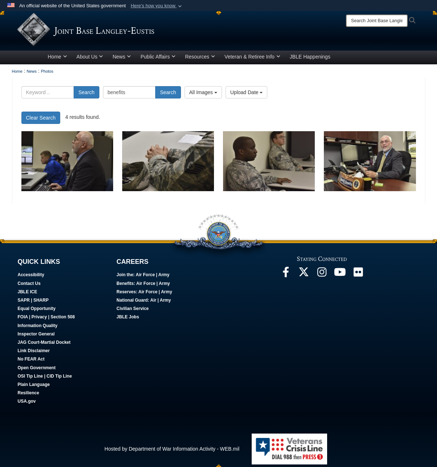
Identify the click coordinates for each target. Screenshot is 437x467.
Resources (200, 59)
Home (57, 59)
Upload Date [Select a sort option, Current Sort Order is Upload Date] (246, 95)
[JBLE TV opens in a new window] (340, 276)
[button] (157, 5)
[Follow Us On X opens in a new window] (304, 276)
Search (86, 95)
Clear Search (41, 120)
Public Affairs (158, 59)
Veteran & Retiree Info (252, 59)
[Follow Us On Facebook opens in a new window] (286, 276)
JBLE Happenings (310, 59)
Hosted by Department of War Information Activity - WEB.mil (171, 451)
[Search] (377, 21)
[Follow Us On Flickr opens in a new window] (358, 276)
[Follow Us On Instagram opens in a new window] (322, 276)
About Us (90, 59)
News (121, 59)
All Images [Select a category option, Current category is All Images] (203, 95)
